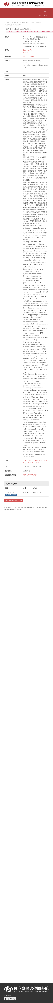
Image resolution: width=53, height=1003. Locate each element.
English (46, 15)
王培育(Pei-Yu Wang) (30, 56)
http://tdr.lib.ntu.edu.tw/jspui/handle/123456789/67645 (35, 461)
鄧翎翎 (25, 52)
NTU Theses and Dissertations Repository (19, 22)
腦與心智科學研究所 (13, 25)
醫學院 (38, 22)
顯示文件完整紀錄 (11, 500)
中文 (39, 15)
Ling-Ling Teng (28, 50)
